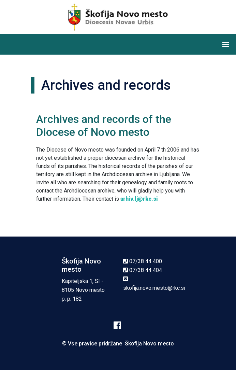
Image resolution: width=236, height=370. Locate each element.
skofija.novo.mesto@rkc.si (154, 288)
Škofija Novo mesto (149, 343)
